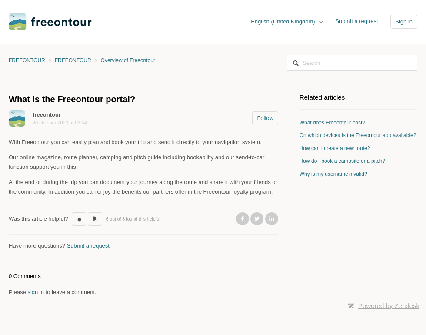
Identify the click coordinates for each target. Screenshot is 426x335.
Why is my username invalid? (333, 174)
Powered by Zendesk (388, 305)
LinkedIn (271, 218)
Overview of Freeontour (128, 60)
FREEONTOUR (27, 60)
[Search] (352, 63)
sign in (35, 292)
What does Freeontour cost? (332, 123)
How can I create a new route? (335, 148)
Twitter (256, 218)
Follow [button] (265, 118)
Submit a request (356, 21)
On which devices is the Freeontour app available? (358, 135)
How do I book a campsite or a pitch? (342, 161)
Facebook (242, 218)
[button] (79, 219)
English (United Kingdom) (283, 21)
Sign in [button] (404, 21)
